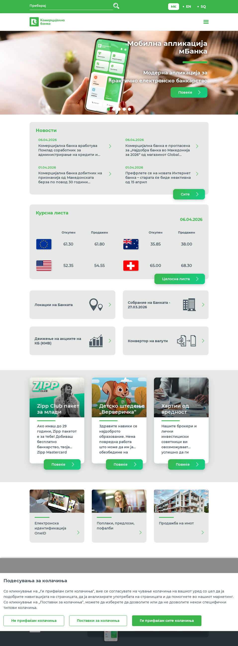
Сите (185, 194)
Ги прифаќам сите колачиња (167, 620)
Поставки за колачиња (98, 620)
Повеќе (185, 92)
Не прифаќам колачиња (33, 620)
